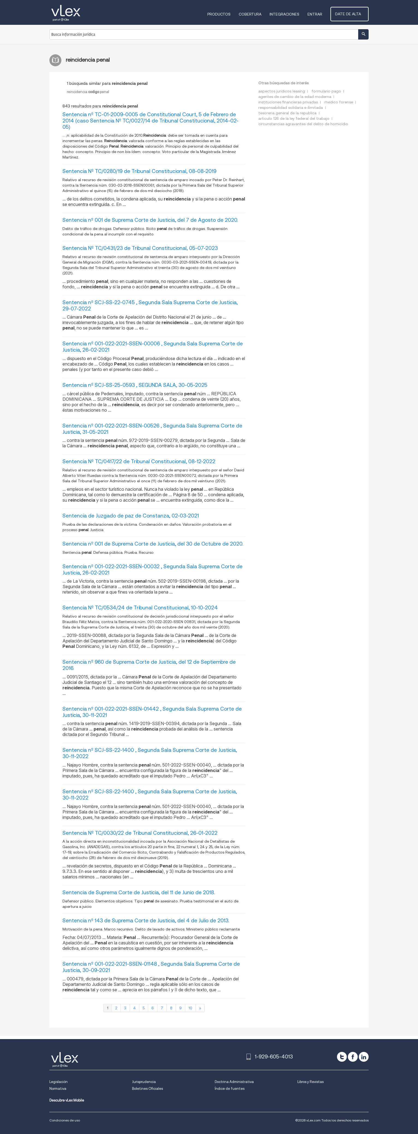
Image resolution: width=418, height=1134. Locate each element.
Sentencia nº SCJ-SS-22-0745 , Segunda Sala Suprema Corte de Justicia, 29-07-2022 (150, 306)
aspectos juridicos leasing (281, 91)
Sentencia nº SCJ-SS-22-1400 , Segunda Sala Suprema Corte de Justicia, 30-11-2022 (149, 753)
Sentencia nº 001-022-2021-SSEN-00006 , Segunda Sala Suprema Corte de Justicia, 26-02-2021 (152, 347)
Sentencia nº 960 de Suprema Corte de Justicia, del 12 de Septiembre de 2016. (149, 665)
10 (190, 1008)
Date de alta (352, 14)
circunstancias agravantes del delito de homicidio (303, 124)
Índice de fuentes (229, 1089)
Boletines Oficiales (147, 1089)
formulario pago (326, 91)
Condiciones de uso (64, 1120)
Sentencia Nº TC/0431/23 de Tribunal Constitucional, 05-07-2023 (140, 248)
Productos (223, 14)
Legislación (58, 1082)
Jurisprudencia (144, 1082)
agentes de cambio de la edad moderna (294, 96)
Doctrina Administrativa (234, 1082)
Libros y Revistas (310, 1082)
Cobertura (254, 14)
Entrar (319, 14)
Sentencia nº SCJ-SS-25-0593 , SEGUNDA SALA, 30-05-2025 (134, 385)
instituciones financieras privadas (288, 102)
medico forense (338, 102)
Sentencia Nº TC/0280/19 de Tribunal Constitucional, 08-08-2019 (139, 171)
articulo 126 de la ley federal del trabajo (293, 118)
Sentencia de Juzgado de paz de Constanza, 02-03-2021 (130, 516)
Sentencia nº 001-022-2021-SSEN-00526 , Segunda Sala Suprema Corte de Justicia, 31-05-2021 (152, 429)
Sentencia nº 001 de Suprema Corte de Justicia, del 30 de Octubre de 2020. (152, 544)
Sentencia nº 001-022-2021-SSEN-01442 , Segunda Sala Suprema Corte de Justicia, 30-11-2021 (152, 712)
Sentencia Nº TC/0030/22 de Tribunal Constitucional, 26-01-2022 (139, 833)
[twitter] (342, 1057)
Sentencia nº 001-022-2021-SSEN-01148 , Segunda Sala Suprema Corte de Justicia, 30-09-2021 (151, 967)
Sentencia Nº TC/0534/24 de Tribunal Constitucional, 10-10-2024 (140, 608)
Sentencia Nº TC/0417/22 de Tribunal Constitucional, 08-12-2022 (138, 461)
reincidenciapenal (88, 92)
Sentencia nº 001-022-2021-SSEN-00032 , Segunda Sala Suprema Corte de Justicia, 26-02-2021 (152, 570)
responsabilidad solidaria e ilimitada (290, 107)
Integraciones (289, 14)
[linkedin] (364, 1057)
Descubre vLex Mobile (66, 1100)
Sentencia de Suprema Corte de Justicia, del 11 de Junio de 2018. (138, 892)
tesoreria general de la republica (287, 113)
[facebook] (353, 1057)
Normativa (57, 1089)
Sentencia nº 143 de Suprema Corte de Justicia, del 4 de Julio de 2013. (145, 920)
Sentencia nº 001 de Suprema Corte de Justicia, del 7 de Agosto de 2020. (150, 220)
